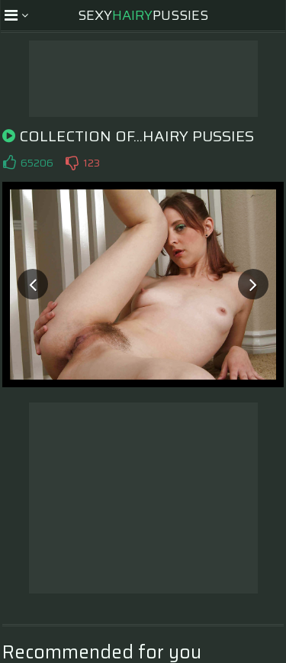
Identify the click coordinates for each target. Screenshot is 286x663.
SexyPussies (143, 15)
